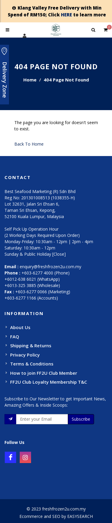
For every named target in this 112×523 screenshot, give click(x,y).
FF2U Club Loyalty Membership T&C (48, 382)
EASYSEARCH (80, 516)
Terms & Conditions (31, 364)
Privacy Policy (25, 355)
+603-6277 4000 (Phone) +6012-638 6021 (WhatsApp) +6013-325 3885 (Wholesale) (37, 279)
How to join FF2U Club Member (43, 373)
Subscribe (81, 419)
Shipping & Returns (30, 345)
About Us (20, 327)
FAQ (14, 337)
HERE (66, 15)
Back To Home (29, 144)
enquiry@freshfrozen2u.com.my (50, 266)
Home (29, 80)
